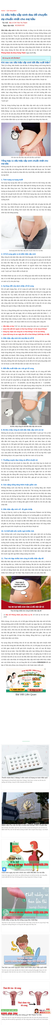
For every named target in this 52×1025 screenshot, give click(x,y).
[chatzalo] (47, 869)
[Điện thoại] (9, 1012)
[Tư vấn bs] (42, 1011)
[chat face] (4, 869)
